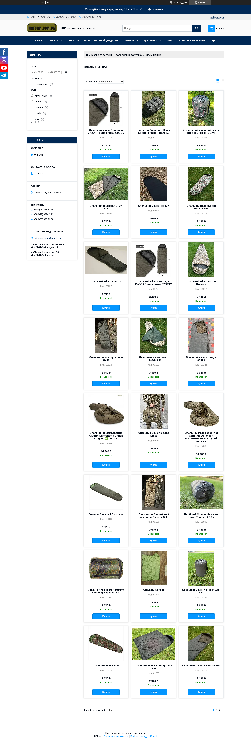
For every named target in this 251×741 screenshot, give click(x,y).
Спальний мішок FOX (106, 665)
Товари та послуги (61, 40)
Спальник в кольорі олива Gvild (106, 358)
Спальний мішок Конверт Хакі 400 (201, 591)
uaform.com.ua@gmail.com (48, 238)
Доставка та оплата (158, 40)
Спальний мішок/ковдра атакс (153, 434)
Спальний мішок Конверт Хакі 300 (154, 667)
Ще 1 (36, 122)
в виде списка (222, 81)
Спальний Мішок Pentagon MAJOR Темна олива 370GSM (153, 283)
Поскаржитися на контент (116, 736)
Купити (106, 156)
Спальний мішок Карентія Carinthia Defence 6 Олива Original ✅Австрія (106, 436)
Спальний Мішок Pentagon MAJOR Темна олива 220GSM (106, 131)
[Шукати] (196, 28)
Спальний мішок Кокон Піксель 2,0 (153, 358)
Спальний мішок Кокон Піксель (201, 283)
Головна (36, 40)
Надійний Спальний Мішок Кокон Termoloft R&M (201, 515)
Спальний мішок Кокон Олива (201, 665)
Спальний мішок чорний (153, 205)
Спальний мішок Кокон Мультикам (201, 207)
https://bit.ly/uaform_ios (42, 255)
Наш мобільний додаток (101, 40)
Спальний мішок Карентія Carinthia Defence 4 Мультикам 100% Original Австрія (201, 437)
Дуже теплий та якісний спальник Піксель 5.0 (153, 515)
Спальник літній (153, 589)
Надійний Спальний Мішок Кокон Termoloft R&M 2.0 (153, 131)
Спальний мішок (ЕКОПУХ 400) (106, 207)
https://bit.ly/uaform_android (45, 247)
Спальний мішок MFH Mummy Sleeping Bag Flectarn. (106, 591)
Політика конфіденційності (143, 736)
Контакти (131, 40)
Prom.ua (142, 733)
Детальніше (155, 9)
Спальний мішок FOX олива (106, 514)
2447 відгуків (180, 2)
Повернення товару (191, 40)
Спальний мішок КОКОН (106, 281)
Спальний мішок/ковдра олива (201, 358)
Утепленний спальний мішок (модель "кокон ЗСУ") (201, 131)
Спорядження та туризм (128, 55)
